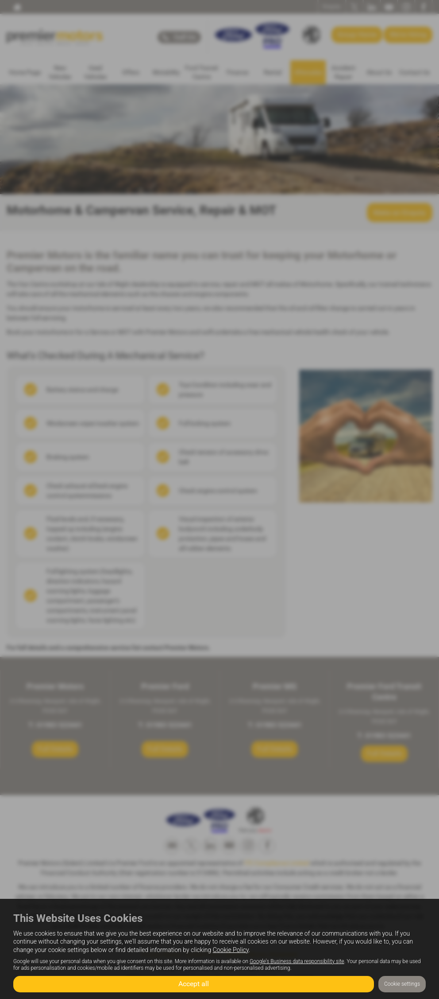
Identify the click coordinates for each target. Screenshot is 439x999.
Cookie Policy (231, 949)
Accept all (193, 983)
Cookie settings (402, 984)
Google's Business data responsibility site (297, 961)
